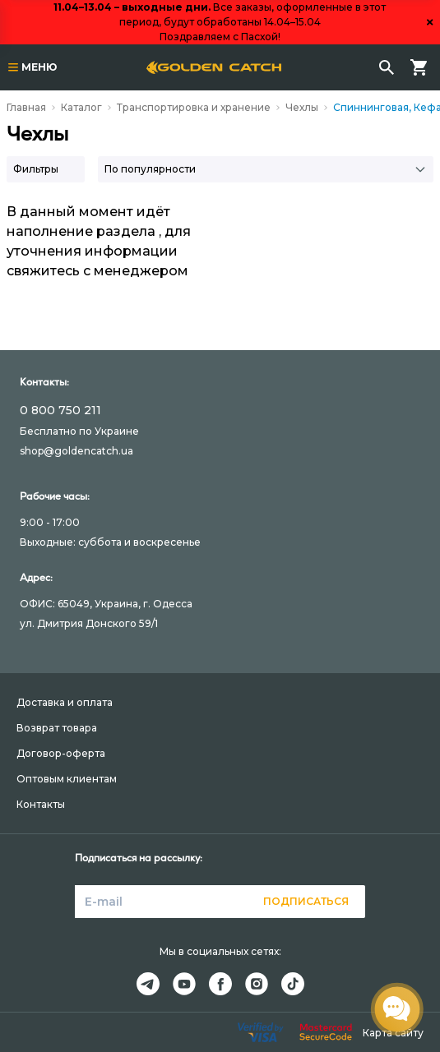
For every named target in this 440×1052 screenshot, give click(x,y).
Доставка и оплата (64, 702)
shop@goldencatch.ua (76, 451)
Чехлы (301, 107)
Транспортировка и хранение (194, 107)
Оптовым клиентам (66, 779)
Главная (26, 107)
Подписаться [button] (306, 901)
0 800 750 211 (60, 410)
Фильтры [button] (35, 169)
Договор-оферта (60, 753)
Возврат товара (56, 728)
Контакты (40, 804)
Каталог (81, 107)
